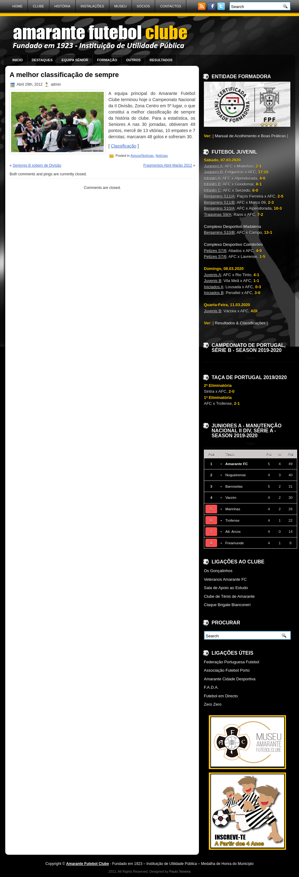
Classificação (123, 145)
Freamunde (234, 543)
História (62, 6)
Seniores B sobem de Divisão (37, 165)
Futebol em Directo (221, 696)
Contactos (170, 6)
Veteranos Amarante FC (225, 579)
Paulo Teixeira (180, 871)
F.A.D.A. (211, 687)
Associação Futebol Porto (227, 670)
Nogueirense (235, 475)
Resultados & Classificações (240, 323)
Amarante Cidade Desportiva (229, 679)
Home (17, 6)
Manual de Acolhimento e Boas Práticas (250, 136)
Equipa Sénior (74, 60)
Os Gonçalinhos (218, 570)
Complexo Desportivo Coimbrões (233, 244)
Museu (120, 6)
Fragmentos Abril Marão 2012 (167, 165)
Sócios (143, 6)
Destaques (42, 60)
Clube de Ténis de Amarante (229, 596)
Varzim (230, 497)
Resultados (161, 60)
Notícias (162, 155)
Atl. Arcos (232, 531)
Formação (107, 60)
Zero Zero (212, 704)
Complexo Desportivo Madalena (232, 226)
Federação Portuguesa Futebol (231, 662)
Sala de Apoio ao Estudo (226, 587)
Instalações (92, 6)
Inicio (17, 60)
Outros (133, 60)
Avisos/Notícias (142, 155)
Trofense (232, 520)
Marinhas (232, 509)
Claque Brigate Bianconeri (227, 604)
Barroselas (233, 486)
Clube (38, 6)
